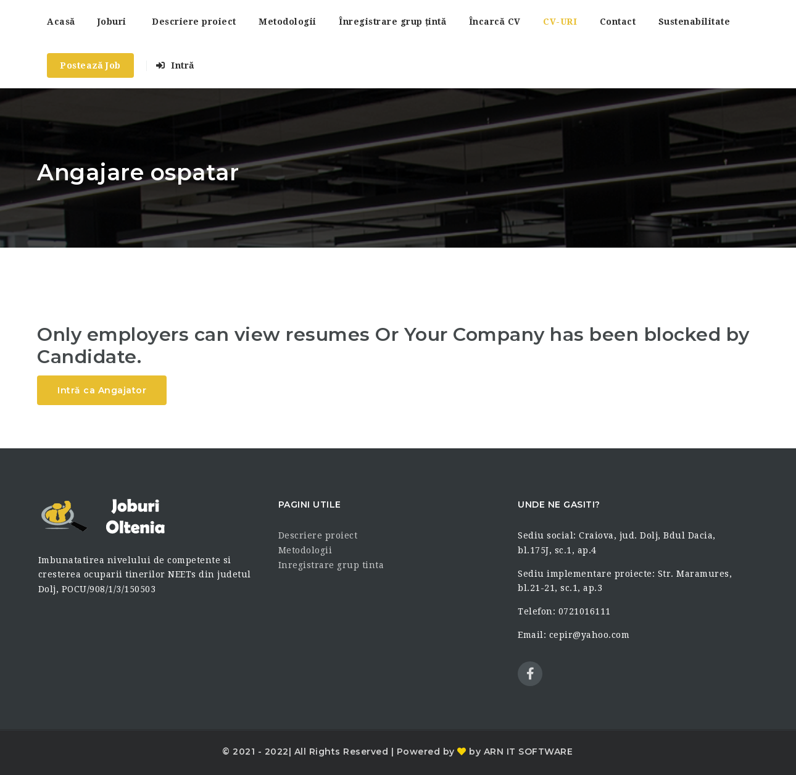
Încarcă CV (495, 22)
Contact (618, 22)
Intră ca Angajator (101, 390)
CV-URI (560, 22)
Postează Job (90, 65)
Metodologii (288, 22)
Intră (175, 65)
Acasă (61, 22)
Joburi (111, 22)
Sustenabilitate (694, 22)
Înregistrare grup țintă (392, 22)
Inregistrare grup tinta (331, 565)
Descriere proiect (194, 22)
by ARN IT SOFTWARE (519, 751)
